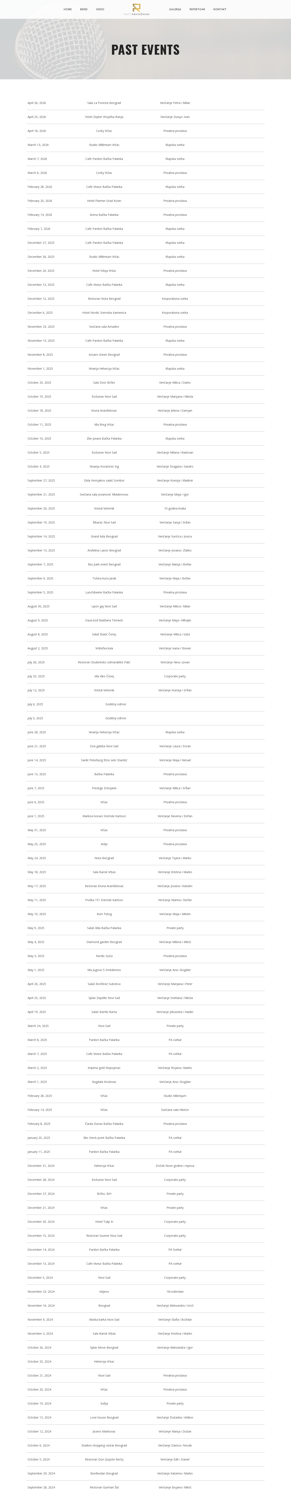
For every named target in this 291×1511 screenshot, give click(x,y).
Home (68, 9)
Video (100, 9)
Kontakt (219, 9)
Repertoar (197, 9)
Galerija (175, 9)
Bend (84, 9)
